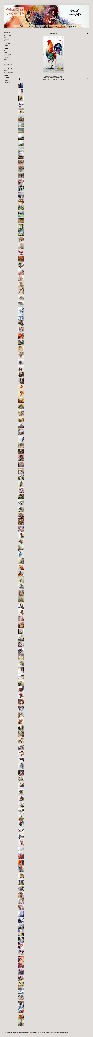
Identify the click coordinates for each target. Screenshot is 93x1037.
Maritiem (6, 59)
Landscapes (6, 57)
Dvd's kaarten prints (8, 64)
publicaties (6, 39)
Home (5, 34)
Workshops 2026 (7, 35)
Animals (5, 66)
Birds (5, 50)
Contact (6, 75)
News (5, 37)
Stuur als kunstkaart (53, 79)
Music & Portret (7, 60)
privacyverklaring (7, 82)
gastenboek (6, 80)
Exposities (7, 43)
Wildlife (5, 52)
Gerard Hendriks (8, 32)
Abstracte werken (8, 55)
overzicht (6, 45)
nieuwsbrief (6, 77)
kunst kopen (7, 70)
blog (5, 40)
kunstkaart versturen (8, 72)
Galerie (6, 48)
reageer (6, 78)
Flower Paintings (7, 54)
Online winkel (8, 68)
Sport (5, 62)
